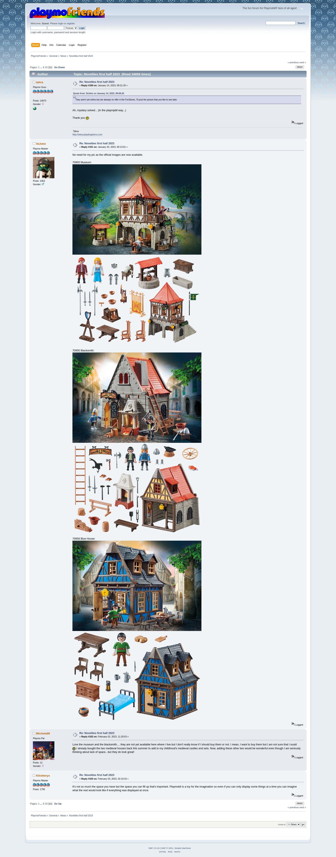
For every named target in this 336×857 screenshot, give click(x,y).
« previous (293, 62)
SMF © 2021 (167, 848)
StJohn (41, 143)
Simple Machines (183, 848)
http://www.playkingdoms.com (87, 134)
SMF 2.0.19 (154, 848)
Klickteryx (43, 775)
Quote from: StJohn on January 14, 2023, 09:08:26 (98, 93)
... (41, 67)
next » (302, 62)
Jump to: (282, 824)
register (71, 23)
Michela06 (43, 733)
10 (46, 67)
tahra (39, 82)
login (60, 23)
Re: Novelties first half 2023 (96, 81)
